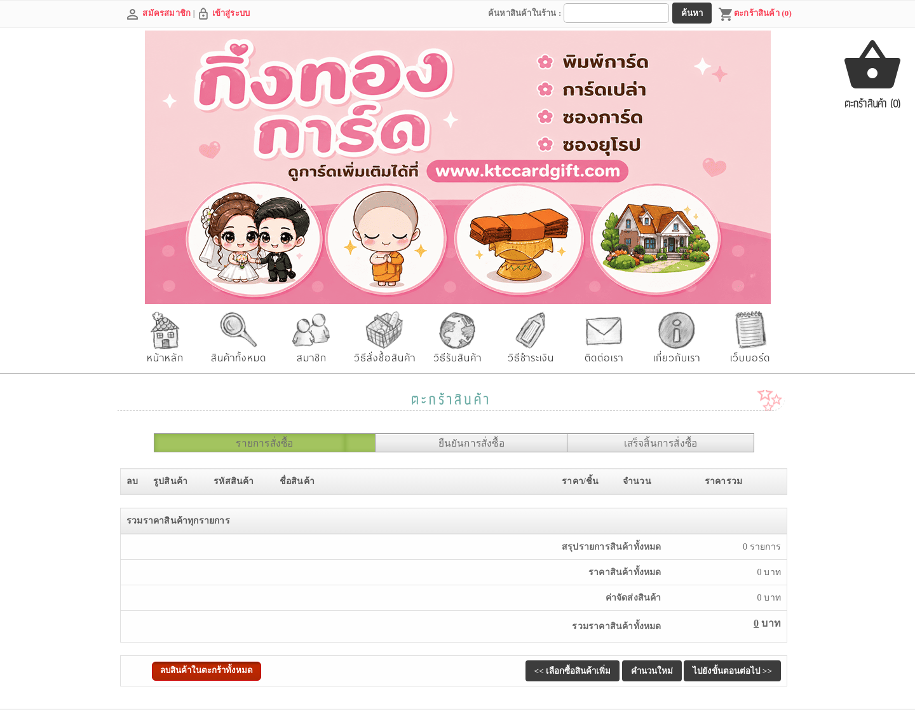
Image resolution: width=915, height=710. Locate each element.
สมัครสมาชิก (166, 13)
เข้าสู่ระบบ (231, 13)
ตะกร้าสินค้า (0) (755, 14)
